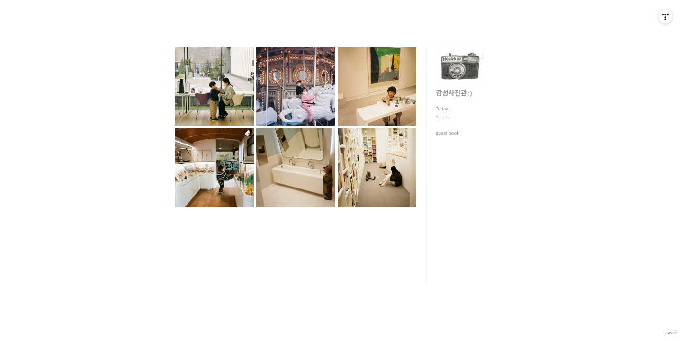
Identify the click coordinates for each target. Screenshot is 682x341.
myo (670, 332)
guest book (447, 133)
